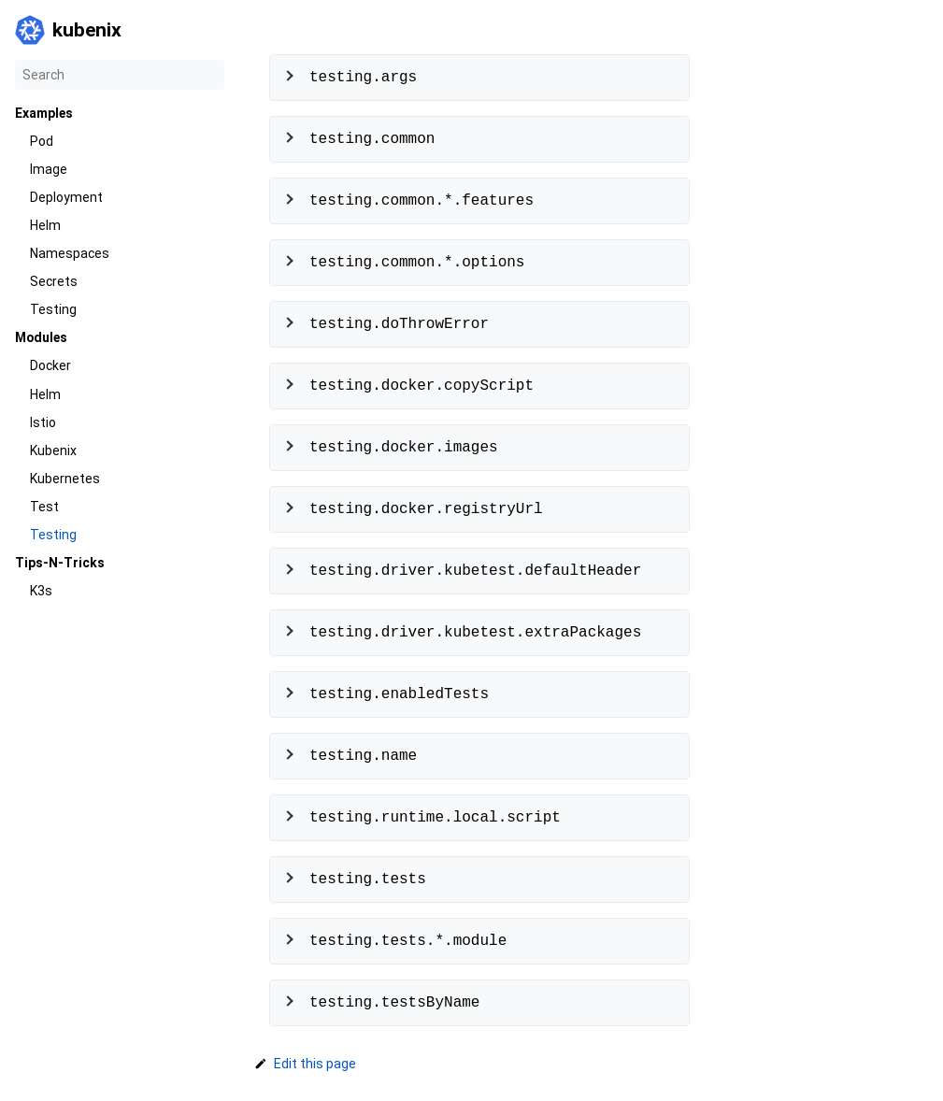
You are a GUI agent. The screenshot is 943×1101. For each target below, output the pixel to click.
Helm (45, 225)
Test (44, 506)
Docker (50, 365)
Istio (43, 422)
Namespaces (69, 253)
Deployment (66, 197)
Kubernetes (65, 478)
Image (48, 169)
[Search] (119, 75)
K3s (41, 590)
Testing (53, 309)
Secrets (54, 281)
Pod (41, 141)
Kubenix (53, 450)
